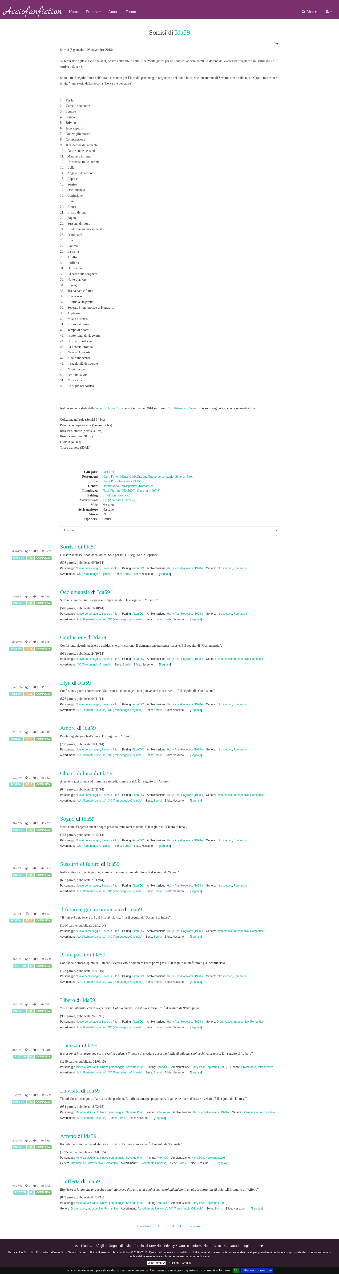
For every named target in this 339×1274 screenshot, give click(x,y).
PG (30, 557)
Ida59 (182, 32)
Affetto (68, 1136)
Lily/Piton (109, 495)
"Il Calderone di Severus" (184, 408)
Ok (236, 1270)
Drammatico (110, 486)
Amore (68, 728)
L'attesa (68, 1045)
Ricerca (310, 11)
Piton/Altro (163, 1112)
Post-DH (108, 472)
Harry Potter (110, 476)
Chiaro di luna (77, 773)
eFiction (174, 1263)
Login (246, 1246)
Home (74, 11)
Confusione (73, 637)
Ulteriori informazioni (257, 1270)
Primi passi (72, 954)
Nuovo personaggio (161, 476)
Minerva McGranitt (133, 476)
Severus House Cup (108, 408)
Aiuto (217, 1246)
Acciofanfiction (33, 12)
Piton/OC (123, 495)
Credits (186, 1263)
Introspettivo (129, 486)
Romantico (146, 486)
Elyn (65, 683)
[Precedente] (144, 1226)
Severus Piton (184, 476)
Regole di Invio (120, 1246)
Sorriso (68, 547)
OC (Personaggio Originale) (94, 574)
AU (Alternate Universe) (118, 500)
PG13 (29, 648)
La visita (70, 1091)
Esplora (93, 11)
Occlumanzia (75, 592)
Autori (113, 11)
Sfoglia (101, 1246)
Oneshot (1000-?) (148, 490)
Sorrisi (127, 574)
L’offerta (70, 1181)
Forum (130, 11)
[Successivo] (194, 1226)
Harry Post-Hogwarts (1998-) (121, 481)
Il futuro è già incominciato (91, 909)
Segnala (165, 574)
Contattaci (231, 1246)
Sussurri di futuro (80, 864)
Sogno (67, 819)
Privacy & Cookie (176, 1246)
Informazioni (201, 1246)
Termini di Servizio (147, 1246)
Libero (67, 1000)
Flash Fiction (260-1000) (118, 490)
